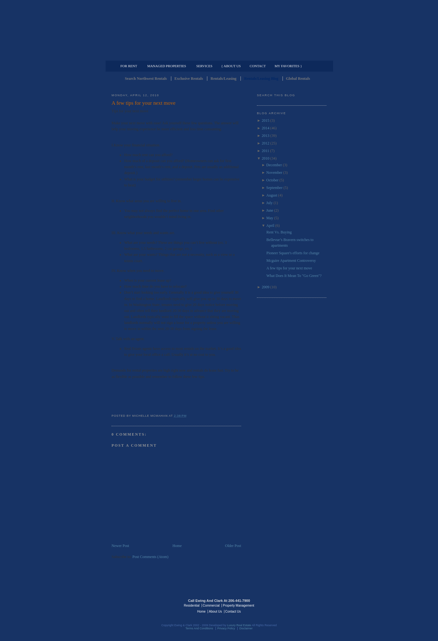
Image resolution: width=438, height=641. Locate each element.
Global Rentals (298, 78)
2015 (265, 120)
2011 (265, 151)
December (274, 165)
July (269, 203)
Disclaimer (245, 628)
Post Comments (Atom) (150, 557)
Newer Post (120, 546)
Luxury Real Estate (299, 605)
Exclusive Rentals (188, 78)
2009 (265, 287)
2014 (265, 128)
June (269, 210)
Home (177, 546)
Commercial (218, 55)
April (270, 225)
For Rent (128, 66)
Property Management (293, 55)
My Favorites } (288, 66)
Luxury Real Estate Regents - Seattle (139, 605)
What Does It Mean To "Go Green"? (294, 275)
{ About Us (231, 66)
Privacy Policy (226, 628)
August (271, 195)
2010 (265, 158)
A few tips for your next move (143, 103)
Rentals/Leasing (223, 78)
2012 (265, 143)
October (272, 180)
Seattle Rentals (219, 29)
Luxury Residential (144, 55)
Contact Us (233, 611)
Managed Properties (166, 66)
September (274, 187)
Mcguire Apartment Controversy (291, 260)
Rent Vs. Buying (279, 232)
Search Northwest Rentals (146, 78)
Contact (258, 66)
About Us (215, 611)
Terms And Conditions (199, 628)
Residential (191, 605)
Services (204, 66)
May (269, 218)
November (274, 172)
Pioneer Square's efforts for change (292, 253)
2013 (265, 135)
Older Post (233, 546)
